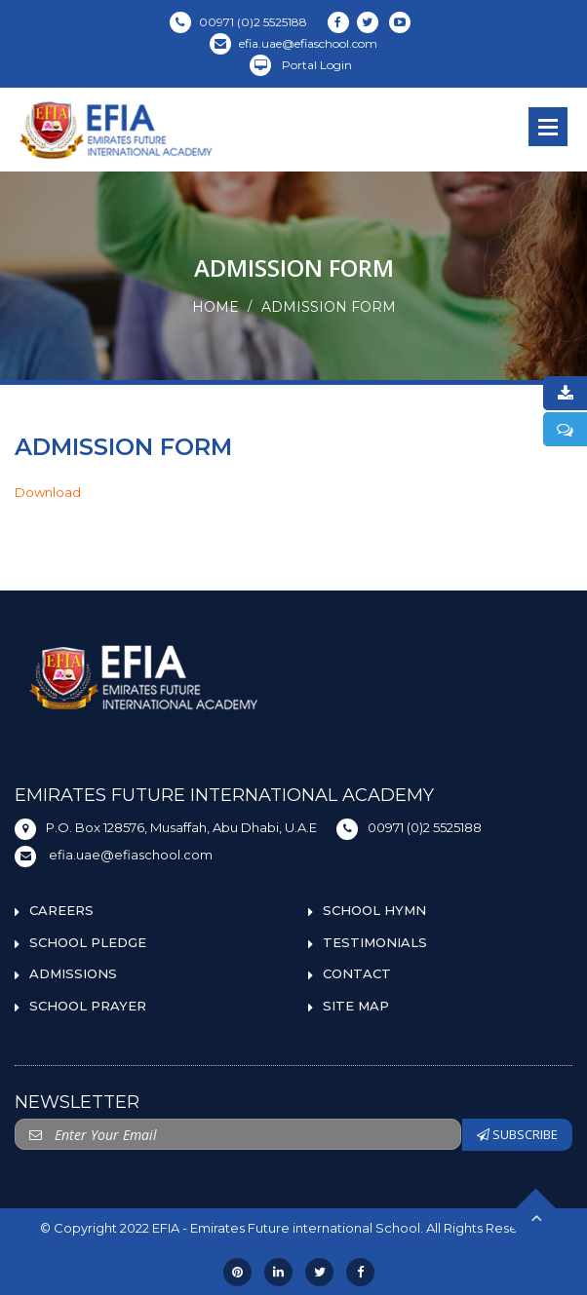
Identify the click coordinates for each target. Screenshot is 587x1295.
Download (48, 492)
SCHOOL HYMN (374, 910)
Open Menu (547, 126)
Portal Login (301, 64)
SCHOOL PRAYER (87, 1005)
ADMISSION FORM (328, 307)
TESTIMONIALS (375, 942)
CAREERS (61, 910)
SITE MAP (356, 1005)
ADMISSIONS (73, 973)
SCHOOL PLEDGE (87, 942)
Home (215, 307)
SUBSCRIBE (517, 1134)
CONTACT (357, 973)
